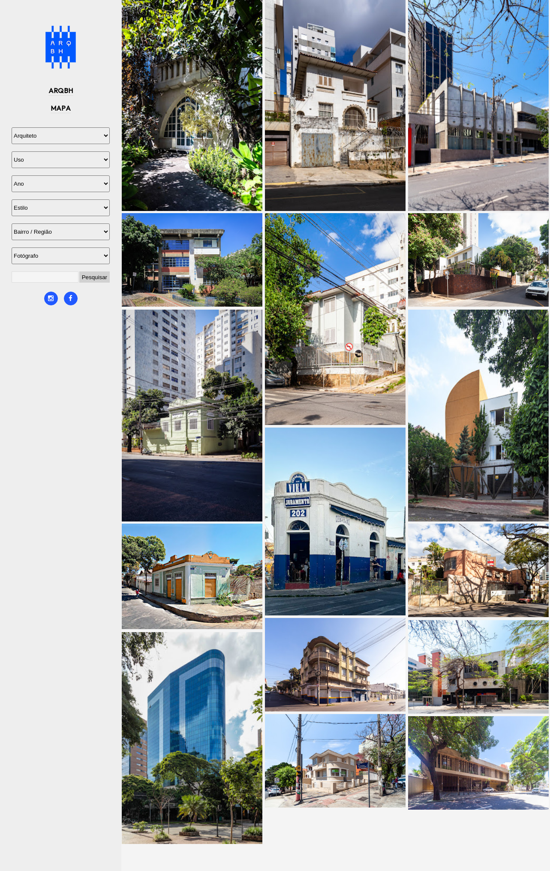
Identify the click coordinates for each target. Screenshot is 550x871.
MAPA (61, 108)
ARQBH (60, 90)
